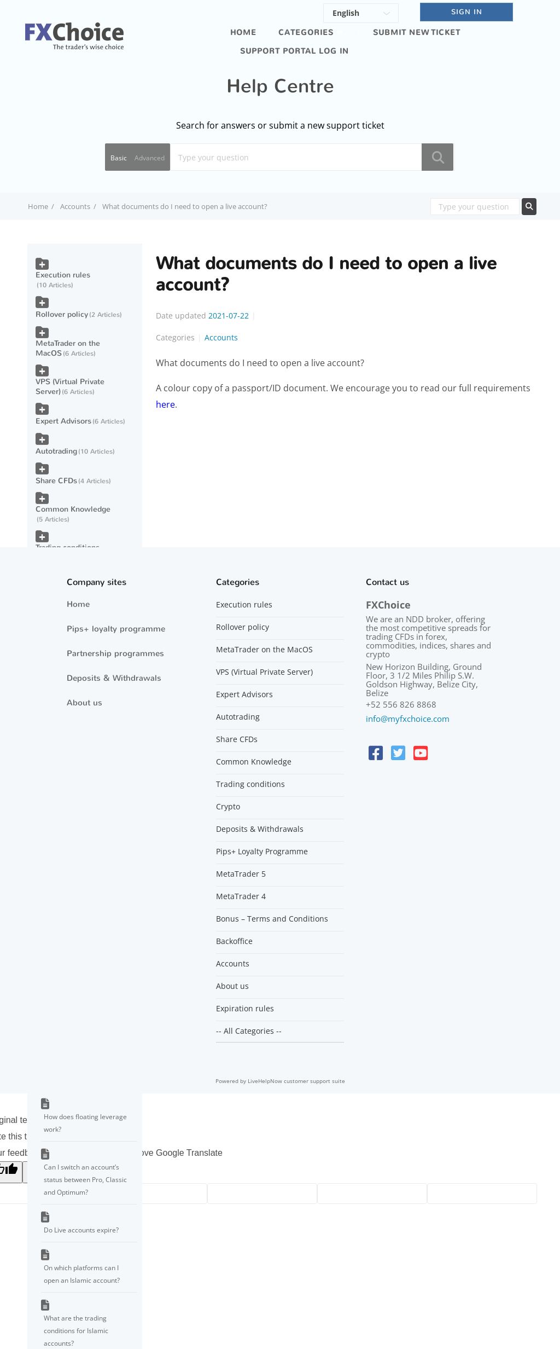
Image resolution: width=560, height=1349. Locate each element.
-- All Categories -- (249, 1031)
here (165, 404)
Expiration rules (245, 1008)
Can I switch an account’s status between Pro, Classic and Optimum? (85, 1179)
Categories (306, 32)
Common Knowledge (73, 509)
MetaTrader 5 (241, 874)
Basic (118, 158)
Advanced (150, 158)
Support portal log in (294, 51)
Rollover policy (62, 314)
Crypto (228, 806)
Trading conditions (250, 784)
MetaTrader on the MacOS (68, 348)
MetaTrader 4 (241, 896)
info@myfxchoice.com (408, 718)
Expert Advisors (63, 421)
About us (84, 702)
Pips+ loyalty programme (116, 628)
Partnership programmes (115, 653)
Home (243, 32)
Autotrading (56, 451)
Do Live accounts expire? (81, 1230)
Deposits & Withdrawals (114, 678)
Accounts (75, 206)
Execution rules (63, 275)
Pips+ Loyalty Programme (262, 851)
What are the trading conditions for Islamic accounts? (76, 1330)
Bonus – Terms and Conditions (272, 918)
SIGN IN (466, 11)
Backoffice (234, 941)
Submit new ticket (416, 32)
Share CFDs (56, 481)
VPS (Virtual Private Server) (70, 387)
